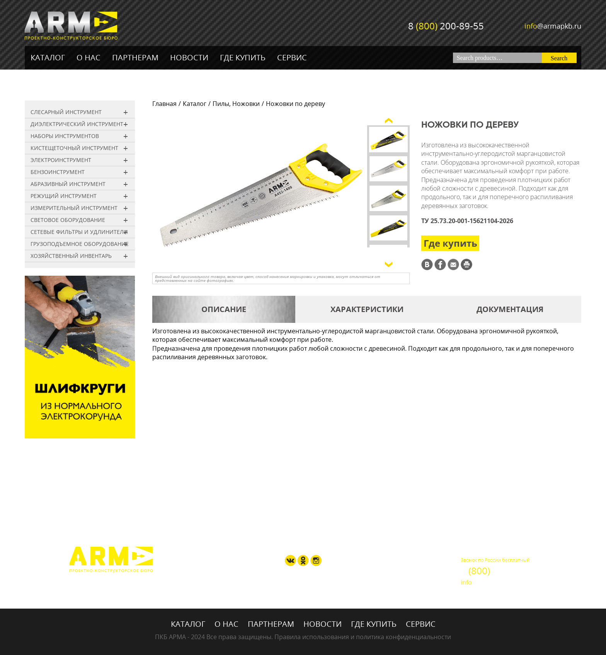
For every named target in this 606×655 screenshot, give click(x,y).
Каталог (48, 57)
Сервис (292, 57)
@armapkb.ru (552, 26)
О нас (88, 57)
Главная (164, 104)
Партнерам (135, 57)
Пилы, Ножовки (236, 104)
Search (559, 58)
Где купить (243, 57)
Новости (189, 57)
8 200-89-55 (446, 25)
